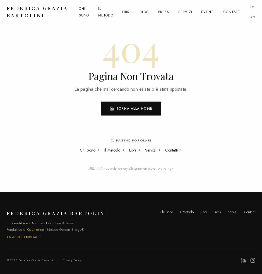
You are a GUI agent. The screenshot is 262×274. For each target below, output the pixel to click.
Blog (144, 10)
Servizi (185, 10)
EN (253, 15)
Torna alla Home (131, 108)
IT (252, 6)
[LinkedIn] (243, 260)
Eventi (208, 10)
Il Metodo (114, 150)
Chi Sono (90, 150)
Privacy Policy (72, 260)
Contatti (232, 10)
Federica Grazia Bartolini (37, 10)
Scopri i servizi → (24, 236)
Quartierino (35, 229)
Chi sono (166, 212)
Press (163, 10)
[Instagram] (252, 260)
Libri (126, 10)
